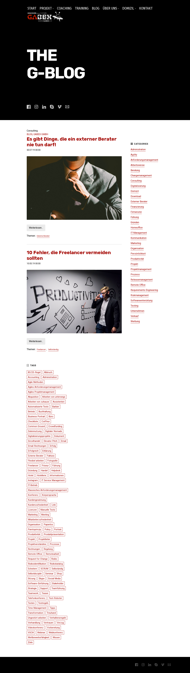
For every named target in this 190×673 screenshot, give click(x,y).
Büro (51, 416)
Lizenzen (32, 509)
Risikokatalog (56, 563)
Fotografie (52, 460)
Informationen (57, 475)
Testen (31, 603)
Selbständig (53, 349)
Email (63, 441)
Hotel (30, 475)
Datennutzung (35, 431)
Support (44, 588)
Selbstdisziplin (35, 573)
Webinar (41, 632)
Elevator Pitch (50, 441)
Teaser (45, 593)
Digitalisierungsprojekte (39, 436)
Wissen (56, 637)
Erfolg (53, 446)
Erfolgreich (33, 451)
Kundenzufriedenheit (38, 505)
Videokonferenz (35, 627)
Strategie (32, 588)
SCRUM (44, 568)
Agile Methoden (35, 382)
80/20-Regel (34, 372)
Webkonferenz (56, 632)
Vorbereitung (53, 627)
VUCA (31, 632)
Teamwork (33, 593)
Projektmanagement (141, 269)
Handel (44, 470)
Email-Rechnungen (37, 446)
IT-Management (139, 232)
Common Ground (36, 426)
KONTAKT (146, 8)
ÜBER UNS (110, 8)
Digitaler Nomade (53, 431)
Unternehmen (137, 310)
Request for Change (38, 559)
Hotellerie (41, 475)
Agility (134, 154)
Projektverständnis (37, 544)
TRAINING (82, 8)
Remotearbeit (52, 554)
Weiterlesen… (36, 227)
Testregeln (43, 603)
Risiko (54, 559)
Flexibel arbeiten (36, 460)
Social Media (54, 578)
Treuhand (51, 613)
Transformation (35, 613)
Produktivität (137, 258)
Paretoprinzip (34, 529)
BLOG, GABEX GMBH (37, 134)
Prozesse (54, 544)
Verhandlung (34, 622)
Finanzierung (137, 206)
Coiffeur (46, 421)
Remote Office (138, 284)
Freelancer (41, 349)
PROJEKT (46, 8)
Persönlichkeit (138, 253)
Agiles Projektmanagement (41, 392)
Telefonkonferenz (36, 598)
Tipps (52, 608)
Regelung (48, 549)
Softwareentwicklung (141, 300)
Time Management (37, 608)
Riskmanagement (140, 295)
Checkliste (33, 421)
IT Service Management (53, 480)
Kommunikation (139, 238)
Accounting (33, 377)
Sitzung (31, 578)
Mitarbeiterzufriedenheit (39, 519)
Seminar (49, 573)
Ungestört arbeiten (37, 617)
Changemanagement (141, 175)
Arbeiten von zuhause (38, 401)
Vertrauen (48, 622)
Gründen (135, 222)
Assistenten (58, 401)
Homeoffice (137, 227)
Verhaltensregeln (58, 617)
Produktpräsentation (54, 534)
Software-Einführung (38, 583)
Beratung (135, 170)
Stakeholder (58, 583)
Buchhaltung (44, 411)
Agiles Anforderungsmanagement (44, 387)
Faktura (50, 455)
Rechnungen (34, 549)
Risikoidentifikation (37, 563)
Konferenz (33, 495)
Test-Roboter (55, 598)
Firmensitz (136, 212)
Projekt (134, 264)
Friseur (45, 465)
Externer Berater (139, 201)
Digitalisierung (138, 186)
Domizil (135, 191)
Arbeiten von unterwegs (53, 396)
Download (136, 196)
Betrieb (31, 411)
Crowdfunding (55, 426)
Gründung (32, 470)
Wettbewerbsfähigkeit (38, 637)
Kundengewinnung (37, 500)
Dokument (59, 436)
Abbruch (48, 372)
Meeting (45, 514)
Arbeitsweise (138, 165)
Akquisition (33, 396)
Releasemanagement (142, 279)
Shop (59, 573)
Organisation (137, 248)
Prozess (135, 274)
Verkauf (135, 316)
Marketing (136, 243)
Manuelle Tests (47, 509)
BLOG (95, 8)
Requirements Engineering (144, 290)
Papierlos (48, 524)
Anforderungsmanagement (144, 159)
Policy (47, 529)
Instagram (33, 480)
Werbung (135, 321)
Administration (138, 149)
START (31, 8)
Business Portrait (36, 416)
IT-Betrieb (32, 485)
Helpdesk (55, 470)
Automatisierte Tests (38, 406)
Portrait (57, 529)
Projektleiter (44, 539)
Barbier (55, 406)
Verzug (60, 622)
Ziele (30, 642)
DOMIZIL (128, 8)
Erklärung (46, 451)
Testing (134, 305)
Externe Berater (43, 236)
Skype (42, 578)
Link (54, 505)
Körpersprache (49, 495)
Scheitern (32, 568)
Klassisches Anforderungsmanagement (47, 490)
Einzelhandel (34, 441)
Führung (135, 217)
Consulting (136, 180)
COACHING (64, 8)
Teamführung (58, 588)
